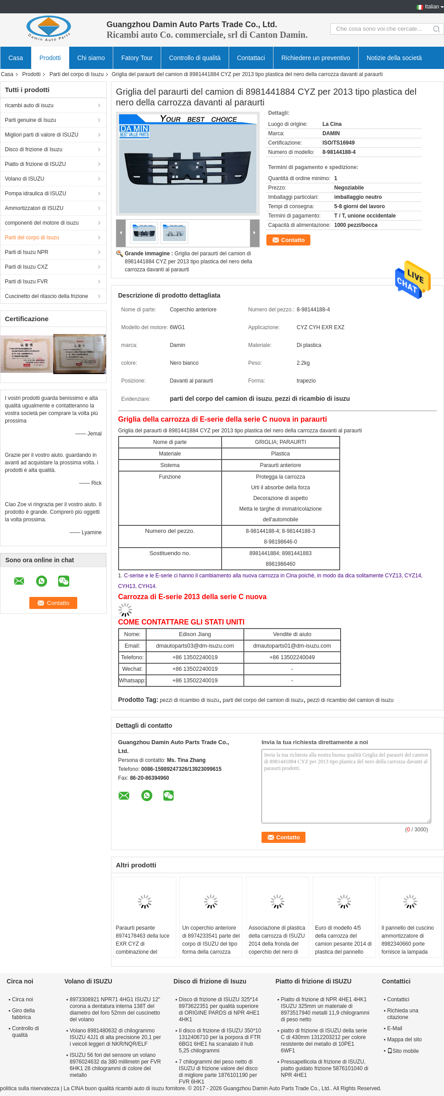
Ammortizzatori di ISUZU (34, 208)
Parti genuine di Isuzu (30, 120)
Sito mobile (403, 1051)
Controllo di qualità (195, 57)
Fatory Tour (137, 57)
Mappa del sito (404, 1039)
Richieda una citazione (402, 1013)
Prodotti (50, 57)
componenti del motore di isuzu (42, 223)
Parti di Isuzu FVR (26, 281)
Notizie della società (394, 57)
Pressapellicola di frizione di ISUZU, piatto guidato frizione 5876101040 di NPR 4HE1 (324, 1068)
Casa (15, 57)
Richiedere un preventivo (315, 57)
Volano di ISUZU (24, 179)
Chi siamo (91, 57)
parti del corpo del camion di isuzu (263, 700)
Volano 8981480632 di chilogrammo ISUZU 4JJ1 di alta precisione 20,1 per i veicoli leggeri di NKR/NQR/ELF (115, 1037)
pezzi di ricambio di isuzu (189, 700)
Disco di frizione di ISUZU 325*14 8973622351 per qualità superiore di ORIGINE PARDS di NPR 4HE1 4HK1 (219, 1009)
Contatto (293, 240)
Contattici (398, 999)
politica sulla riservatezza (29, 1088)
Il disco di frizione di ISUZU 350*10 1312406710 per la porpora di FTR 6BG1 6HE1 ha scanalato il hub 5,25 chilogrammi (220, 1041)
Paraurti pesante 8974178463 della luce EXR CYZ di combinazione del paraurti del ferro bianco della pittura (144, 948)
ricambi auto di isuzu (29, 105)
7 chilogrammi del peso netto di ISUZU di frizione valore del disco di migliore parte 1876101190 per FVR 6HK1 (218, 1072)
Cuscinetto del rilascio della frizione (46, 296)
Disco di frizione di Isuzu (33, 149)
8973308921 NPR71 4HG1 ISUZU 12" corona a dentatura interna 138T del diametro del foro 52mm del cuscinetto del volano (115, 1009)
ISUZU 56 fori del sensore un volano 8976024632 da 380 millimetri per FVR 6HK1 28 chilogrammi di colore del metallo (115, 1065)
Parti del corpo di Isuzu (76, 74)
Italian (432, 7)
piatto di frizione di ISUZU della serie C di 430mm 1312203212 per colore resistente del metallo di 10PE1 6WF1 (324, 1041)
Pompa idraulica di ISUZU (35, 193)
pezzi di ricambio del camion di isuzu (350, 700)
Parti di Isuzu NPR (26, 252)
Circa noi (22, 999)
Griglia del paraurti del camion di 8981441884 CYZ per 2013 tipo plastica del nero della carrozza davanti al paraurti (188, 261)
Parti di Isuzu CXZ (26, 267)
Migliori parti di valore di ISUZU (41, 135)
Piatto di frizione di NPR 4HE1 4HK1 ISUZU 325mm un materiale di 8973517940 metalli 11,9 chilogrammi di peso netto (325, 1009)
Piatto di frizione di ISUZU (35, 164)
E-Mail (394, 1028)
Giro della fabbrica (23, 1013)
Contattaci (251, 57)
